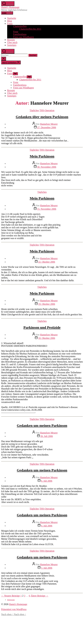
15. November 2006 (46, 209)
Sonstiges (11, 45)
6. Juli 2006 (46, 481)
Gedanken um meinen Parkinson (42, 425)
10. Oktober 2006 (46, 338)
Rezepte (11, 39)
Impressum (11, 600)
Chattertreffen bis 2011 (30, 29)
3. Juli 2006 (46, 568)
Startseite (11, 18)
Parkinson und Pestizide (41, 327)
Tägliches (34, 110)
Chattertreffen (20, 26)
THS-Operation (47, 110)
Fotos (10, 23)
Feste (15, 31)
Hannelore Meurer (49, 124)
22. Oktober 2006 (46, 262)
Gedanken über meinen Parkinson (42, 117)
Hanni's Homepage (10, 7)
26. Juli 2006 (46, 436)
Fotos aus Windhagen (23, 37)
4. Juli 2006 (46, 525)
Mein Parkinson (42, 156)
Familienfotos (20, 34)
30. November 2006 (46, 167)
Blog (9, 21)
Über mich (12, 42)
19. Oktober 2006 (46, 304)
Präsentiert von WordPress (14, 609)
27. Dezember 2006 (46, 127)
